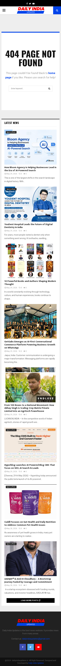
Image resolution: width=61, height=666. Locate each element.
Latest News (11, 123)
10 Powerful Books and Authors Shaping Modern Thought (30, 282)
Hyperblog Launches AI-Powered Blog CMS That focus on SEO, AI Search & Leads (29, 466)
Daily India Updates (36, 663)
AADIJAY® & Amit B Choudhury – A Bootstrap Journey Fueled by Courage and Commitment (28, 580)
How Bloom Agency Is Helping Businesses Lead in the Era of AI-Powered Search (30, 168)
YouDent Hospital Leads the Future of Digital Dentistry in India (28, 225)
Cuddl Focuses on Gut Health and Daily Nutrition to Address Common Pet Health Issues (30, 523)
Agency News (11, 132)
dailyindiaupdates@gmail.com (36, 639)
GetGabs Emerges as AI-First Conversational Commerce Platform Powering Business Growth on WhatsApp (29, 345)
